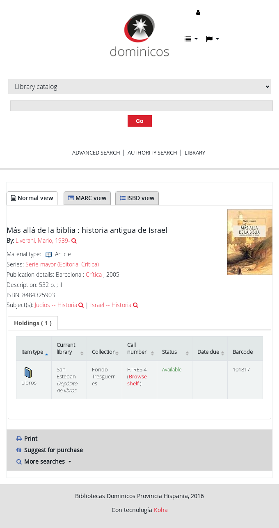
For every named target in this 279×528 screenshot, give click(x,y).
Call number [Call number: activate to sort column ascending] (136, 348)
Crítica (94, 274)
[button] (191, 39)
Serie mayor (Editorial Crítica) (62, 264)
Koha (161, 510)
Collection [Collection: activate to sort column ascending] (104, 351)
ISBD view (137, 198)
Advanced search (96, 152)
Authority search (152, 152)
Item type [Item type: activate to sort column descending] (32, 351)
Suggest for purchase (49, 450)
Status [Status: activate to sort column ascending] (169, 351)
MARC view (87, 198)
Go (140, 121)
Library (195, 152)
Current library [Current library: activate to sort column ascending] (66, 348)
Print (26, 438)
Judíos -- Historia (56, 305)
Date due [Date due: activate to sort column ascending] (208, 351)
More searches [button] (40, 461)
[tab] (33, 323)
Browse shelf (137, 380)
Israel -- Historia (110, 305)
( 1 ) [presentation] (33, 323)
